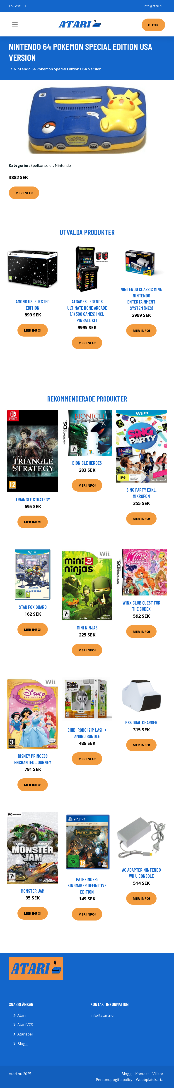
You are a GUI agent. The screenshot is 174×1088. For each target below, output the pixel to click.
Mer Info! (24, 193)
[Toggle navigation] (15, 24)
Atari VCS (25, 1024)
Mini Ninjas (87, 627)
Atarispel (25, 1034)
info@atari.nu (153, 6)
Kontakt (142, 1073)
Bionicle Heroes (87, 463)
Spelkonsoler (42, 165)
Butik (153, 25)
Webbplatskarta (149, 1079)
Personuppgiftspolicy (114, 1079)
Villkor (157, 1073)
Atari (21, 1015)
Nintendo (63, 165)
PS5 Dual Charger (141, 722)
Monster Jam (32, 891)
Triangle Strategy (32, 499)
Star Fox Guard (33, 607)
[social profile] (25, 6)
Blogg (22, 1043)
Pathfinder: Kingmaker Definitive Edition (87, 885)
